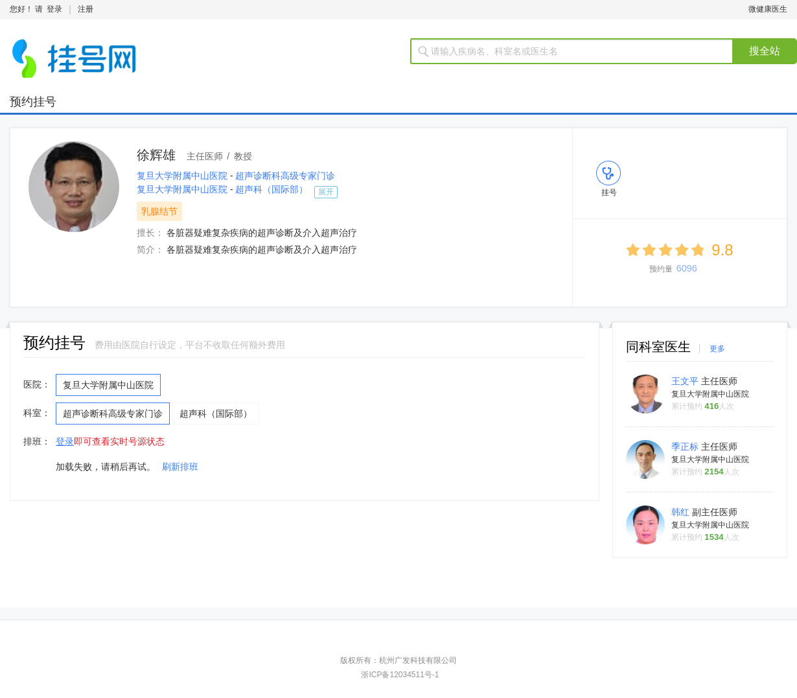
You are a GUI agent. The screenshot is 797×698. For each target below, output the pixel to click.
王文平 (686, 381)
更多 (717, 348)
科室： (37, 413)
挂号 (609, 192)
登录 (54, 9)
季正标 (686, 446)
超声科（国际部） (271, 189)
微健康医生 (767, 9)
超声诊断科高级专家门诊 (285, 175)
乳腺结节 (159, 211)
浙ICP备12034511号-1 (400, 674)
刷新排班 (180, 466)
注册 (85, 9)
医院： (37, 384)
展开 (326, 191)
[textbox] (579, 51)
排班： (37, 441)
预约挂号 (33, 101)
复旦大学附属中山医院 (183, 175)
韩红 (681, 512)
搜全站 (764, 50)
